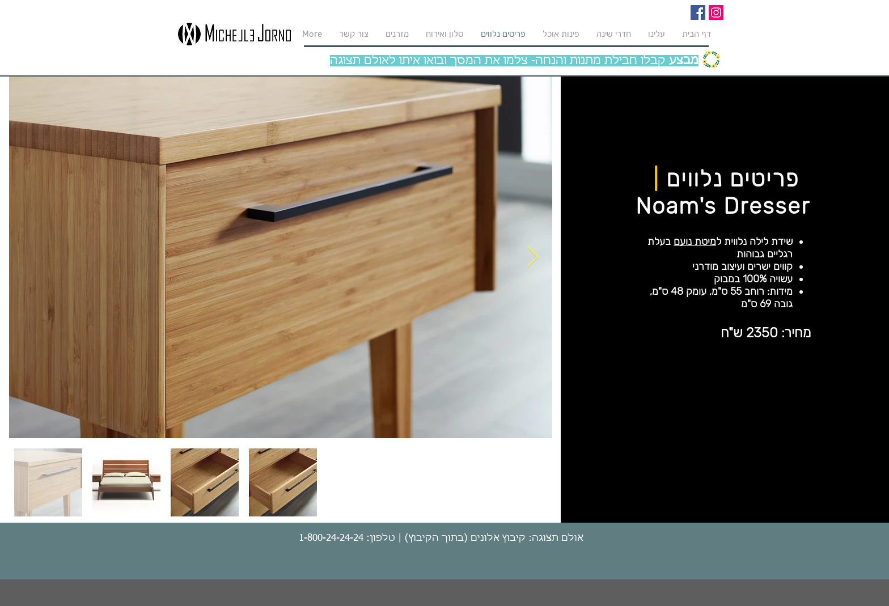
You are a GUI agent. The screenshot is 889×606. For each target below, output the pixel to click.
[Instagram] (716, 12)
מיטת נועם (695, 241)
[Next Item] (532, 258)
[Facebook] (698, 12)
